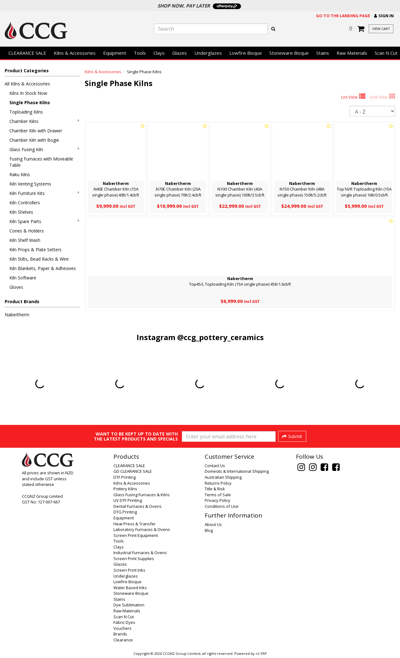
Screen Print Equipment (135, 535)
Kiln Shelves (21, 212)
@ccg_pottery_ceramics (220, 337)
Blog (209, 530)
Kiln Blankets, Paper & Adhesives (42, 268)
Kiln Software (22, 278)
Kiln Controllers (24, 203)
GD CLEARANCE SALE (132, 471)
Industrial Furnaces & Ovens (140, 552)
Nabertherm (17, 315)
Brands (120, 634)
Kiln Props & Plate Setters (35, 249)
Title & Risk (215, 489)
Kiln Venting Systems (30, 184)
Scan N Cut (123, 617)
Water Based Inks (130, 587)
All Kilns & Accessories (27, 84)
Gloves (16, 287)
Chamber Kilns (44, 121)
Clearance (123, 640)
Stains (322, 53)
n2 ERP (261, 653)
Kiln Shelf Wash (24, 240)
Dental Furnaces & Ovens (137, 506)
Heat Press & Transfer (134, 524)
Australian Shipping (223, 477)
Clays (159, 53)
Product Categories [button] (27, 71)
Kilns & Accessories (75, 53)
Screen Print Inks (129, 570)
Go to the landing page (343, 15)
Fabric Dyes (124, 622)
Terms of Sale (218, 494)
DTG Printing (125, 512)
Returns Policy (218, 483)
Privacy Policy (217, 500)
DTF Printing (124, 477)
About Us (213, 524)
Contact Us (215, 465)
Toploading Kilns (26, 112)
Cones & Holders (26, 231)
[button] (383, 16)
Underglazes (208, 53)
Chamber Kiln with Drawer (35, 131)
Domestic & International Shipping (237, 471)
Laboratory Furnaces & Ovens (141, 529)
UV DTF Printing (127, 500)
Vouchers (122, 628)
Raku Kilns (19, 174)
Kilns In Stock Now (28, 93)
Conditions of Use (221, 506)
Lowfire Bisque (245, 53)
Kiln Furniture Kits (44, 193)
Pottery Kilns (125, 489)
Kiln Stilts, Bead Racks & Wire (39, 259)
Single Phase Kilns (29, 102)
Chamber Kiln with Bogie (34, 140)
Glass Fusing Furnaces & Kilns (141, 494)
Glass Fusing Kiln (44, 149)
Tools (140, 53)
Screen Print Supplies (133, 558)
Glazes (179, 53)
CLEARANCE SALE (27, 53)
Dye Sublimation (128, 605)
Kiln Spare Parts (44, 221)
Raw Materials (352, 53)
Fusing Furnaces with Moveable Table (41, 162)
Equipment (114, 53)
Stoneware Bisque (289, 53)
